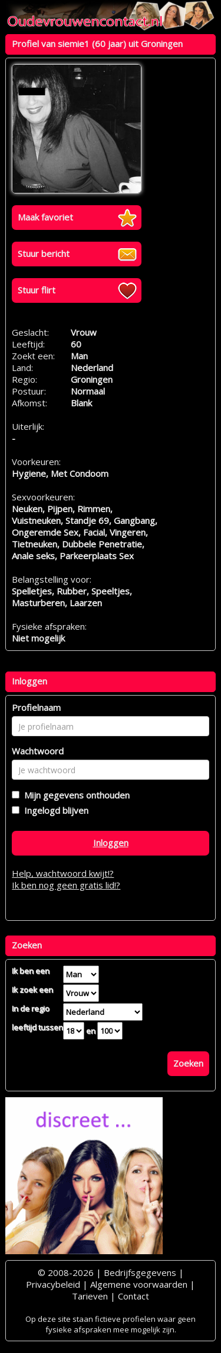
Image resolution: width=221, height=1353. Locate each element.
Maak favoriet (45, 217)
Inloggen (110, 842)
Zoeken (188, 1063)
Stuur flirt (36, 290)
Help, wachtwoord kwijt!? (63, 873)
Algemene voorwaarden (138, 1284)
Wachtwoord (38, 751)
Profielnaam (36, 707)
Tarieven (90, 1296)
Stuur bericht (44, 253)
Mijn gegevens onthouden (74, 795)
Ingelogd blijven (53, 810)
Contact (133, 1296)
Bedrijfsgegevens (140, 1272)
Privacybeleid (53, 1284)
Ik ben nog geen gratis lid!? (66, 885)
